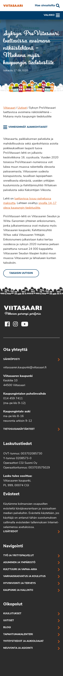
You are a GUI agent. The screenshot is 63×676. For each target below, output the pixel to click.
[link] (25, 127)
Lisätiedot (10, 531)
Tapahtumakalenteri (18, 634)
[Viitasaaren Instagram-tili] (15, 324)
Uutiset (22, 107)
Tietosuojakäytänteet (19, 429)
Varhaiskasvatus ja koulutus (24, 576)
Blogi (7, 627)
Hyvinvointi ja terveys (19, 583)
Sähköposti (11, 359)
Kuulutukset (12, 613)
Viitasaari (9, 107)
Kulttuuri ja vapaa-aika (20, 569)
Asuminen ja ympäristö (19, 562)
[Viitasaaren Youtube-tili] (24, 324)
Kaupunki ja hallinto (18, 590)
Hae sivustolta (45, 5)
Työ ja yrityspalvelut (18, 555)
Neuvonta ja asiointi (18, 648)
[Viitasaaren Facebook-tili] (7, 324)
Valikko (52, 15)
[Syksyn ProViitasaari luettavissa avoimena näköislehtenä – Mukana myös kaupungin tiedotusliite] (13, 6)
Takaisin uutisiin (21, 273)
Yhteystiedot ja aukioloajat (23, 641)
